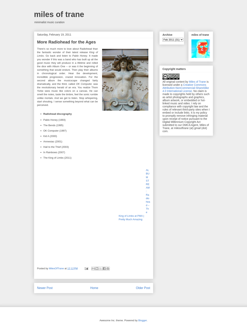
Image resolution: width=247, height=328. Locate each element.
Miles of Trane (197, 81)
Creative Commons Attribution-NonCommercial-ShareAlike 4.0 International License (185, 88)
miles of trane (59, 14)
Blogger (142, 320)
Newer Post (45, 288)
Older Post (143, 288)
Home (94, 288)
